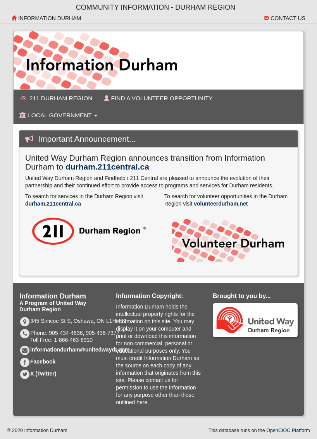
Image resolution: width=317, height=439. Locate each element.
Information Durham (46, 18)
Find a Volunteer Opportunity (158, 98)
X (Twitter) (43, 373)
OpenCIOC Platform (288, 430)
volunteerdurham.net (221, 204)
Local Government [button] (58, 115)
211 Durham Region (55, 98)
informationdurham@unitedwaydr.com (79, 349)
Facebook (42, 361)
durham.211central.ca (107, 166)
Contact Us (284, 18)
